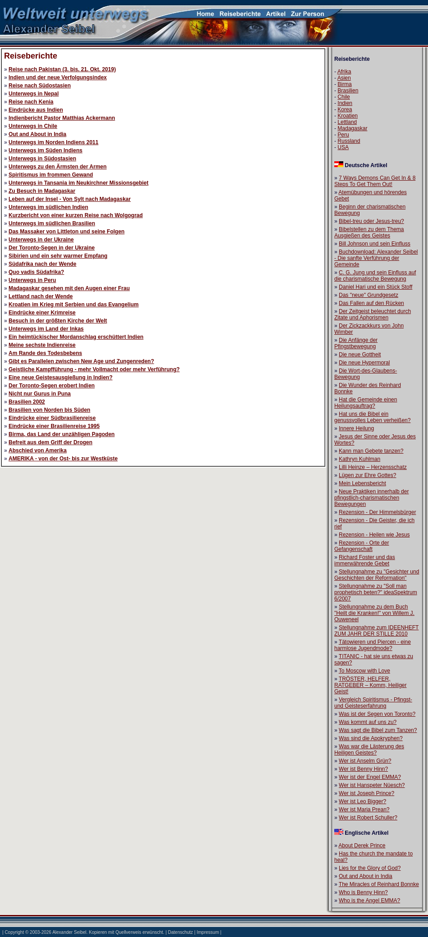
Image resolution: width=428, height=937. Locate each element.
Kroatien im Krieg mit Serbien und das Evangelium (74, 304)
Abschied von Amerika (38, 450)
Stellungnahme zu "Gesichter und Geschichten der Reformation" (376, 575)
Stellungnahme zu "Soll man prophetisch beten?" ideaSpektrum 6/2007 (375, 592)
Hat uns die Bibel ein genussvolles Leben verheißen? (372, 417)
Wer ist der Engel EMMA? (370, 777)
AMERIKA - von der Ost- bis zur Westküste (63, 458)
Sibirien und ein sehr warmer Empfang (58, 256)
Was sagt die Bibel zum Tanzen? (378, 730)
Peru (343, 135)
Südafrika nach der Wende (43, 264)
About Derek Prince (361, 845)
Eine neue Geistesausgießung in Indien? (61, 377)
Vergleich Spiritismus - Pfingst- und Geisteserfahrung (373, 702)
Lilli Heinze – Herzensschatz (373, 467)
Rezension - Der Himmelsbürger (377, 512)
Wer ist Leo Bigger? (362, 801)
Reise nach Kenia (31, 102)
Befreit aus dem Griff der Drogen (50, 442)
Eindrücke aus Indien (36, 110)
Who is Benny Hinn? (363, 892)
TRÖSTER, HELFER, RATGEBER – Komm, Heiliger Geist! (370, 685)
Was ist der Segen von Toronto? (377, 714)
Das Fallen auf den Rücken (371, 303)
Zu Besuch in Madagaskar (42, 191)
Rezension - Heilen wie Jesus (374, 535)
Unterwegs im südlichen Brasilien (52, 223)
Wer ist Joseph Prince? (366, 793)
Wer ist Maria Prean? (364, 809)
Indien (344, 103)
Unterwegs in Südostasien (42, 158)
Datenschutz (180, 932)
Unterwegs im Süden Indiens (45, 150)
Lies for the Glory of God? (370, 868)
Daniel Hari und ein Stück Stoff (375, 287)
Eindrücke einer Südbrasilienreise (52, 418)
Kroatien (347, 116)
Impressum (208, 932)
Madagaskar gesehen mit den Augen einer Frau (69, 288)
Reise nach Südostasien (40, 85)
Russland (348, 141)
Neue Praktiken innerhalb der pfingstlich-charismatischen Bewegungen (371, 497)
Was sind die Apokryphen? (371, 738)
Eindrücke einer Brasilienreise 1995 (54, 426)
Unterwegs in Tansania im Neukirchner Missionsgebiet (79, 183)
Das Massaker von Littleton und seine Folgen (66, 231)
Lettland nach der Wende (41, 296)
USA (343, 147)
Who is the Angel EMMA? (369, 900)
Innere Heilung (356, 428)
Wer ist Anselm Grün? (365, 761)
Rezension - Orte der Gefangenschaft (361, 546)
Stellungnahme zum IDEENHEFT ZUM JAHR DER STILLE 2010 (376, 630)
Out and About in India (37, 134)
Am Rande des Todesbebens (45, 353)
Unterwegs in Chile (33, 126)
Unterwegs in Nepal (34, 94)
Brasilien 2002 (27, 402)
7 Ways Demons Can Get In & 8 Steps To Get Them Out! (374, 181)
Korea (344, 109)
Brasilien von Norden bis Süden (49, 410)
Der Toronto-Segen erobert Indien (52, 385)
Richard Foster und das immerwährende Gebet (364, 560)
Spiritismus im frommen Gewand (51, 175)
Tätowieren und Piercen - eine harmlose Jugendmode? (372, 645)
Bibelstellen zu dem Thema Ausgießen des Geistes (369, 232)
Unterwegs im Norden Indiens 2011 (53, 142)
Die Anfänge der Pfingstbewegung (356, 343)
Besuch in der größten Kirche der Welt (58, 321)
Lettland (347, 122)
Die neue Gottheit (360, 354)
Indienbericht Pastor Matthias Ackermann (62, 118)
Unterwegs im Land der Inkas (46, 329)
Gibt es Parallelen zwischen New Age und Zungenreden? (81, 361)
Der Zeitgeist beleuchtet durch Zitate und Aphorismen (372, 314)
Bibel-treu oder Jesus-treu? (371, 221)
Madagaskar (352, 128)
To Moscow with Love (364, 671)
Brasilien (347, 90)
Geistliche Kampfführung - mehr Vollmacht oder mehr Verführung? (94, 369)
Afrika (344, 71)
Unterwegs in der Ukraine (41, 240)
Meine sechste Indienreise (42, 345)
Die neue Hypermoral (364, 362)
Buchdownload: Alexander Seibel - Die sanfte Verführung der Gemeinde (376, 258)
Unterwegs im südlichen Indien (48, 207)
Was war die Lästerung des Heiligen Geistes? (369, 749)
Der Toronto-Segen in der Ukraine (52, 248)
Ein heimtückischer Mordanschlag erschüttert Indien (76, 337)
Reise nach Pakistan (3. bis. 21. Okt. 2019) (62, 69)
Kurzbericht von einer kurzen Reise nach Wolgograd (76, 215)
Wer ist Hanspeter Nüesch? (372, 785)
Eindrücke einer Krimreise (42, 312)
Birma (344, 84)
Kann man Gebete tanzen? (371, 451)
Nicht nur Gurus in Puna (40, 394)
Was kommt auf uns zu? (367, 722)
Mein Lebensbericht (362, 483)
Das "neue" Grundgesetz (368, 295)
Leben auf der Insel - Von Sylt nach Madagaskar (70, 199)
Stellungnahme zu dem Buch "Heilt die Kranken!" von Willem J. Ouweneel (374, 613)
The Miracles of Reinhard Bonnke (379, 884)
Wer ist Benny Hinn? (363, 769)
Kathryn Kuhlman (359, 459)
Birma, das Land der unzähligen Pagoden (61, 434)
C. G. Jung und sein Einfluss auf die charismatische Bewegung (375, 275)
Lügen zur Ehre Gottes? (367, 475)
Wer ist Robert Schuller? (368, 817)
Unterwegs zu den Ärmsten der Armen (58, 167)
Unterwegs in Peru (32, 280)
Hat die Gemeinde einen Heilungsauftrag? (365, 402)
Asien (344, 78)
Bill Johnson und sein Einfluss (374, 244)
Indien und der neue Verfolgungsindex (58, 77)
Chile (343, 97)
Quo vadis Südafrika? (36, 272)
